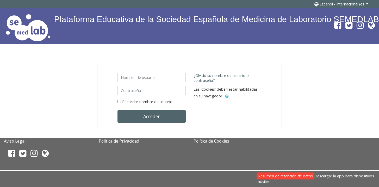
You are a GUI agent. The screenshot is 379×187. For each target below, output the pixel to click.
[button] (341, 4)
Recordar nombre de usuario (147, 101)
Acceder (151, 116)
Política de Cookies (211, 141)
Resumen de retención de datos (285, 175)
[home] (28, 27)
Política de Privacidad (119, 141)
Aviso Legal (15, 141)
